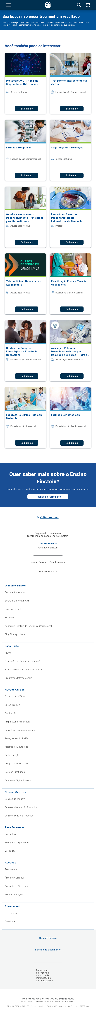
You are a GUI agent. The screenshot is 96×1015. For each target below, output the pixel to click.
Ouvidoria (10, 921)
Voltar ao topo (49, 517)
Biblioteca (10, 617)
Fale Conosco (12, 913)
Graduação (11, 713)
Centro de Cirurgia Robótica (19, 815)
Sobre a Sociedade (14, 592)
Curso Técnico (12, 705)
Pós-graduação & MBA (17, 738)
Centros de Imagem (15, 799)
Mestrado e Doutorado (16, 747)
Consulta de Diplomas (16, 886)
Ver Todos (10, 851)
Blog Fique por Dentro (16, 634)
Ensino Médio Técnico (16, 696)
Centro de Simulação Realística (21, 807)
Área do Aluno (12, 869)
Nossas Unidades (14, 609)
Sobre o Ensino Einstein (17, 600)
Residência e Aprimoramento (20, 730)
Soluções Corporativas (17, 842)
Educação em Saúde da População (23, 661)
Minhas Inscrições (14, 894)
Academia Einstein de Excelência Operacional (28, 626)
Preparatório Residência (17, 721)
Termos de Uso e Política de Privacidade (48, 998)
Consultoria (11, 834)
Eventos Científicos (15, 772)
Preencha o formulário (48, 496)
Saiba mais (27, 108)
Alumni (8, 653)
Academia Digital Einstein (18, 780)
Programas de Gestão (16, 763)
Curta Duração (12, 755)
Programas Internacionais (18, 678)
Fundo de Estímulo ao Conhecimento (24, 669)
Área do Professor (14, 877)
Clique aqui (42, 970)
